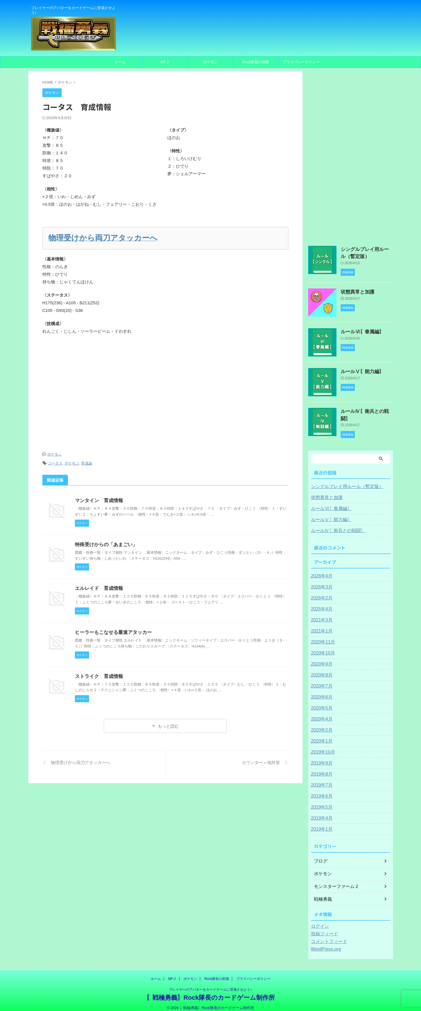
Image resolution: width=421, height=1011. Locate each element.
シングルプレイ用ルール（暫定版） (342, 482)
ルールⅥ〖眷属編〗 (358, 329)
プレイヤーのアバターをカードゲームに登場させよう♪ (210, 985)
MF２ (165, 62)
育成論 (86, 460)
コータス (55, 460)
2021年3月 (320, 615)
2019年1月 (320, 824)
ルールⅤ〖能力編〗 (358, 369)
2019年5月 (320, 802)
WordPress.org (324, 944)
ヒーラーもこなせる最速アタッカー (111, 627)
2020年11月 (321, 637)
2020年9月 (320, 659)
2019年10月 (321, 747)
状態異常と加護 (354, 290)
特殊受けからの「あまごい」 (104, 540)
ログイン (319, 921)
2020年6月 (320, 692)
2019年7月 (320, 780)
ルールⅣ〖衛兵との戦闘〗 (364, 409)
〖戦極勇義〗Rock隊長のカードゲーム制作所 (210, 992)
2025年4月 (320, 604)
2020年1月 (320, 736)
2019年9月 (320, 758)
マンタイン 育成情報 (97, 496)
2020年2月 (320, 725)
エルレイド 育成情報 (97, 583)
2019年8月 (320, 769)
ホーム (120, 62)
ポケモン (210, 62)
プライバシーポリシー (301, 62)
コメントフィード (327, 937)
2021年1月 (320, 626)
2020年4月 (320, 714)
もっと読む (168, 721)
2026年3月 (320, 582)
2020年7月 (320, 681)
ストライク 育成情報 (97, 671)
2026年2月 (320, 593)
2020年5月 (320, 703)
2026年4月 (320, 571)
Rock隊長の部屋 (255, 62)
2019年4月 (320, 813)
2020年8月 (320, 670)
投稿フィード (323, 929)
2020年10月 (321, 648)
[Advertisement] (165, 397)
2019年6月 (320, 791)
